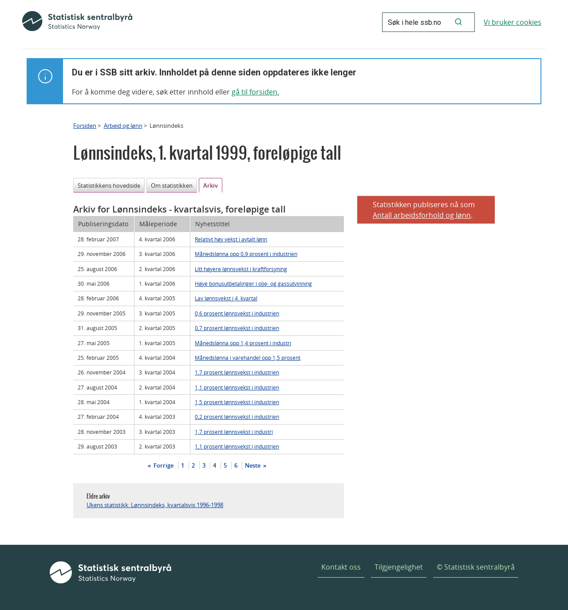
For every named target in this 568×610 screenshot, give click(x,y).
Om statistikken (172, 185)
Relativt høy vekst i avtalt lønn (231, 239)
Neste (253, 465)
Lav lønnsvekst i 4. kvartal (226, 298)
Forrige (163, 465)
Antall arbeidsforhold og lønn (422, 215)
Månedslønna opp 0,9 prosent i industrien (246, 253)
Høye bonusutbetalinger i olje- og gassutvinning (253, 283)
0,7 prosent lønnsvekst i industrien (237, 327)
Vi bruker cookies (512, 22)
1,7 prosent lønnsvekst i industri (234, 431)
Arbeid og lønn (123, 126)
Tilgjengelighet (399, 567)
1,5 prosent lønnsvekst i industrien (237, 401)
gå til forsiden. (255, 92)
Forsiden (84, 126)
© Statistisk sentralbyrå (476, 567)
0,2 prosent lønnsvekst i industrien (237, 416)
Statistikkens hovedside (109, 185)
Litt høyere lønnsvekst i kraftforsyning (241, 268)
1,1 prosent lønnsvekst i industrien (237, 387)
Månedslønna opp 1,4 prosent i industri (243, 342)
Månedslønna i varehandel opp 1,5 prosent (247, 357)
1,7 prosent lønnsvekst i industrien (237, 372)
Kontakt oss (341, 567)
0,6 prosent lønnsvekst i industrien (237, 313)
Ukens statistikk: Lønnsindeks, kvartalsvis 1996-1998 (155, 505)
